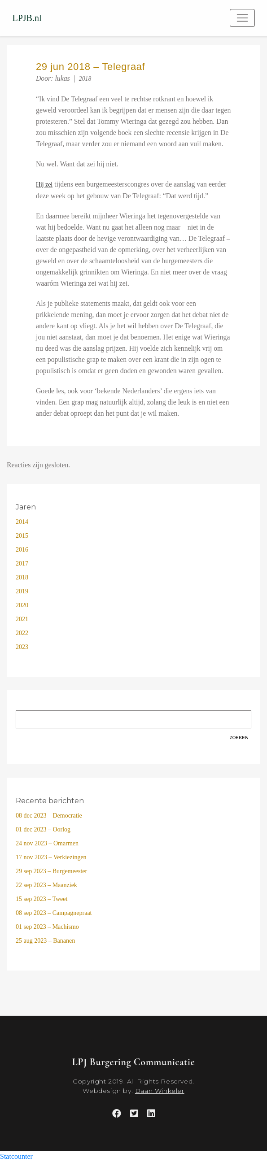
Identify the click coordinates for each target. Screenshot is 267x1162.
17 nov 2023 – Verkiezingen (51, 857)
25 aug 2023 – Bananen (45, 940)
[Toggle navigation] (242, 18)
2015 (22, 535)
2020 (22, 605)
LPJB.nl (27, 18)
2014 (22, 521)
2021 (22, 619)
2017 (22, 563)
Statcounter (16, 1156)
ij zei (46, 184)
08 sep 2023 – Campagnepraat (54, 913)
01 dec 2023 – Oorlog (43, 829)
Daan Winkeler (159, 1091)
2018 (85, 78)
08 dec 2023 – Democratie (49, 815)
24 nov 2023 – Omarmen (47, 843)
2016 (22, 549)
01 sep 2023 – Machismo (47, 926)
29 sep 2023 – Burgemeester (51, 871)
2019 (22, 591)
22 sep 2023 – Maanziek (46, 885)
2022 (22, 633)
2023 (22, 647)
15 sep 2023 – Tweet (41, 899)
